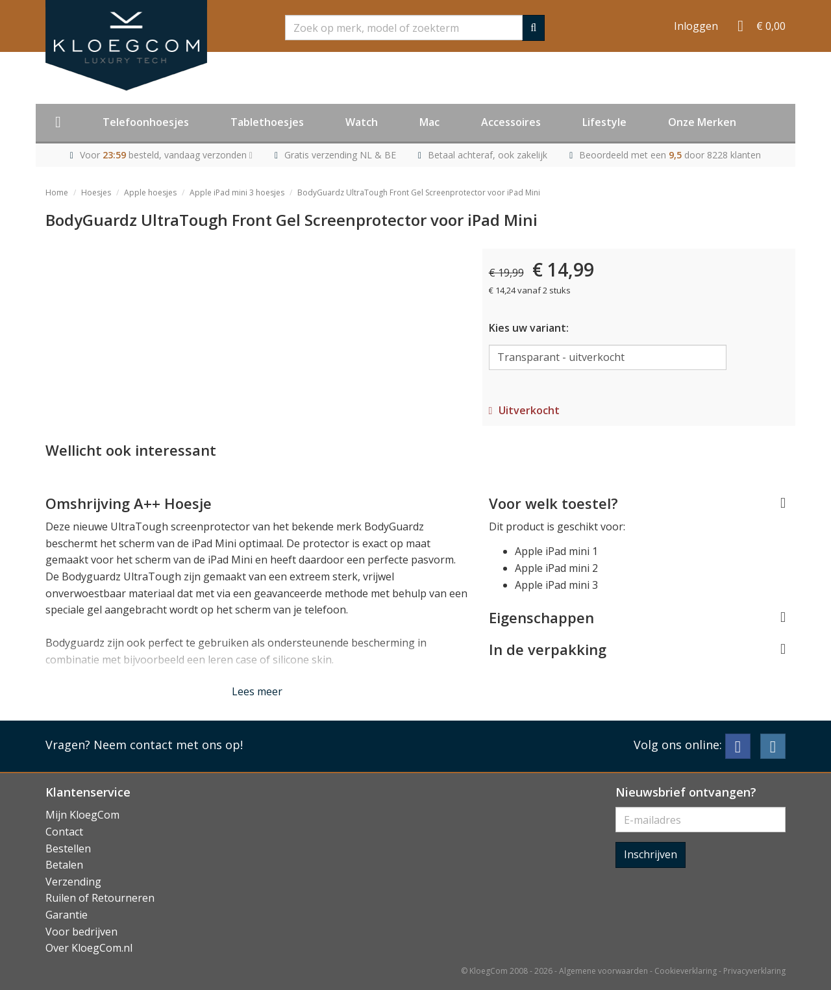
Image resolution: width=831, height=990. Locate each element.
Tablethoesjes (267, 122)
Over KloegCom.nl (88, 948)
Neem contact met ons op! (168, 744)
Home (56, 192)
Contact (64, 831)
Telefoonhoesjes (146, 122)
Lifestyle (604, 122)
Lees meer (257, 691)
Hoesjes (96, 192)
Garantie (66, 915)
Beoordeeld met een (670, 155)
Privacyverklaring (754, 970)
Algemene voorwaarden (603, 970)
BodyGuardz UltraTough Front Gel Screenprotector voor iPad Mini (418, 192)
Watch (361, 122)
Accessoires (511, 122)
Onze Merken (702, 122)
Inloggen (696, 26)
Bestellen (68, 848)
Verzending (73, 881)
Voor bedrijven (81, 931)
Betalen (64, 865)
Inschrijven (650, 854)
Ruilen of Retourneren (100, 898)
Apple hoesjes (150, 192)
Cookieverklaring (685, 970)
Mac (429, 122)
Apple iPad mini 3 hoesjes (237, 192)
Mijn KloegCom (82, 815)
